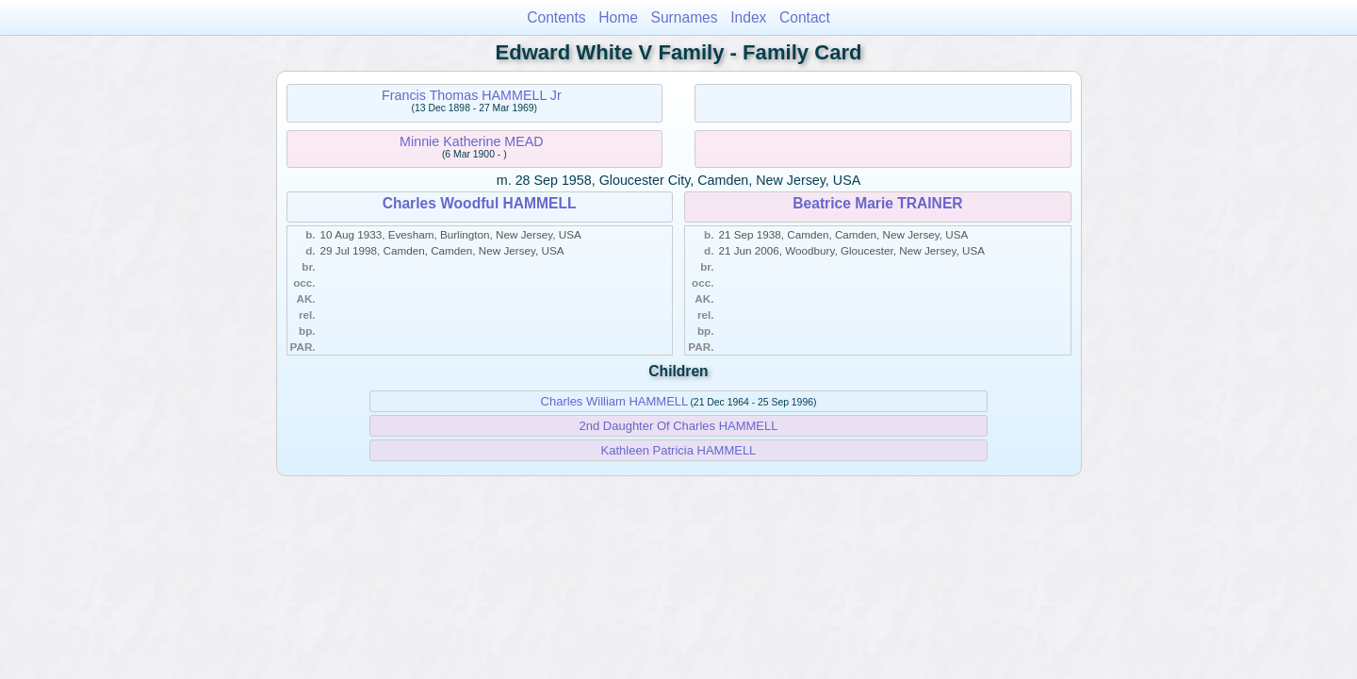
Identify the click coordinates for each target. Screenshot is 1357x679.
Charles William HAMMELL (615, 401)
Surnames (684, 17)
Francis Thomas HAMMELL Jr (472, 95)
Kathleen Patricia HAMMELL (679, 450)
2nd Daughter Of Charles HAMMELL (679, 426)
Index (748, 17)
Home (618, 17)
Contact (804, 17)
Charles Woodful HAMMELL (480, 203)
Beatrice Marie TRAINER (877, 203)
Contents (556, 17)
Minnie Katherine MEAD (472, 141)
